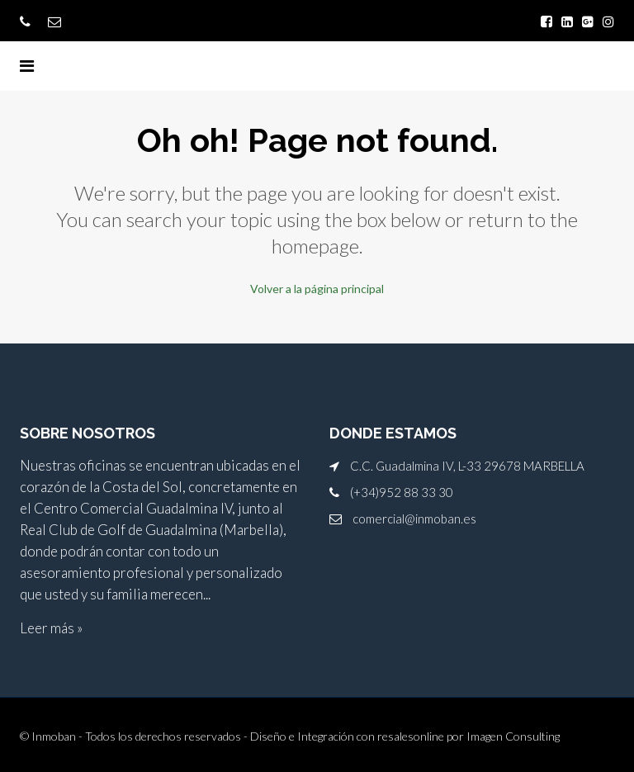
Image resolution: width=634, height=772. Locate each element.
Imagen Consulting (513, 736)
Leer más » (51, 628)
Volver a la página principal (317, 289)
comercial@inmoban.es (414, 518)
